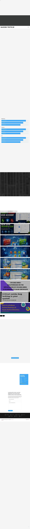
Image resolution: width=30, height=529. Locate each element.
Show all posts (15, 211)
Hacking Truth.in (7, 27)
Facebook (7, 414)
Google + (23, 414)
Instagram (17, 414)
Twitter (12, 414)
